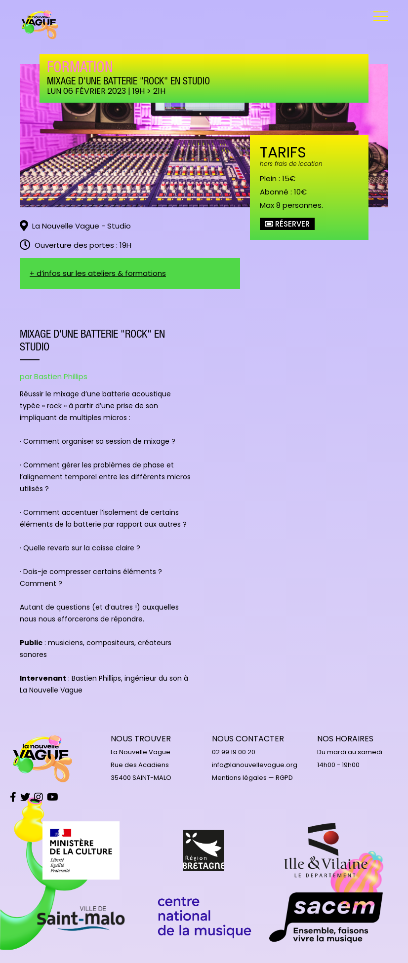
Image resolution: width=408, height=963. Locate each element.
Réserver (287, 224)
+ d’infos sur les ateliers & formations (98, 273)
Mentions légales (239, 777)
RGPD (284, 777)
